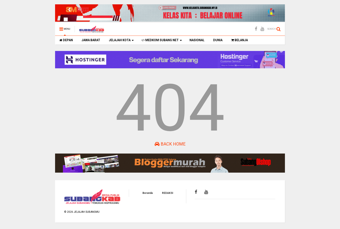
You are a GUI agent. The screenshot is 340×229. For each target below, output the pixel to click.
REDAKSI (167, 193)
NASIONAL (197, 40)
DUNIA (217, 40)
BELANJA (239, 40)
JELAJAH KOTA (121, 40)
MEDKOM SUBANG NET (161, 40)
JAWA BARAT (91, 40)
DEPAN (66, 40)
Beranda (147, 193)
